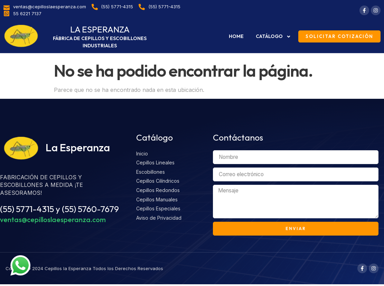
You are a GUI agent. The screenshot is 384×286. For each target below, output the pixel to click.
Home (236, 36)
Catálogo (273, 36)
